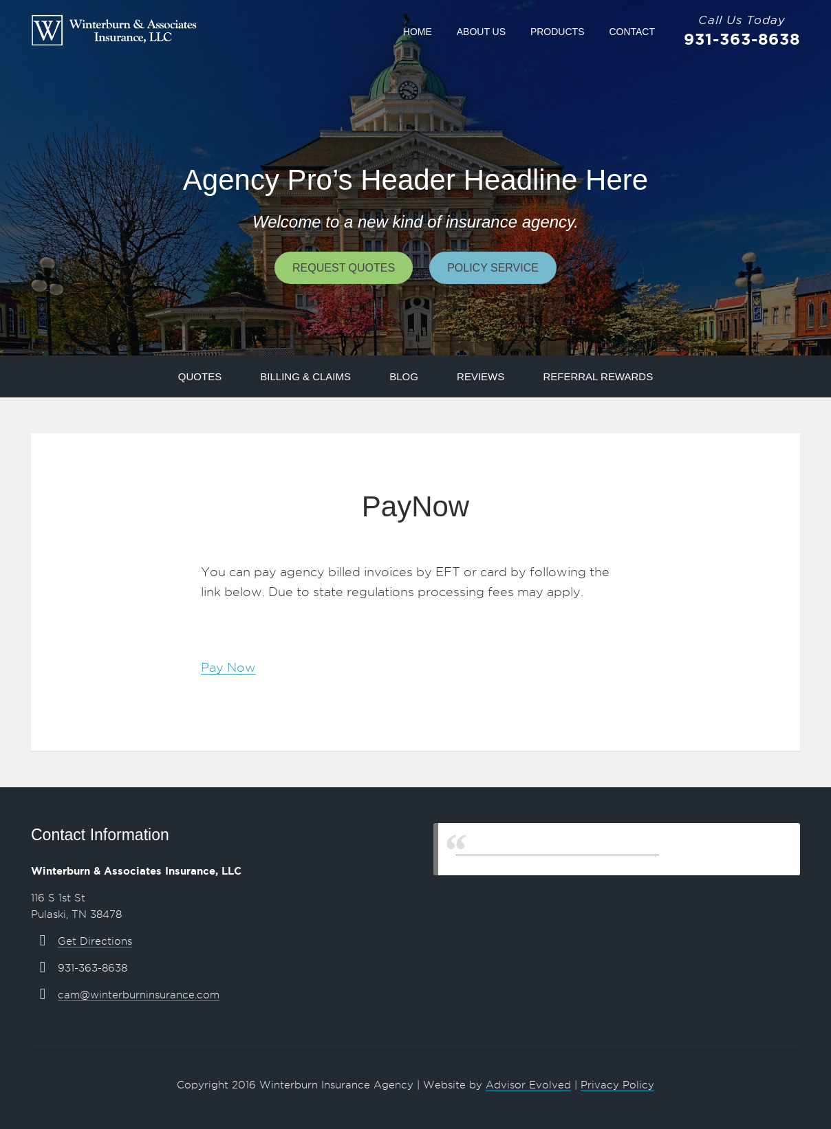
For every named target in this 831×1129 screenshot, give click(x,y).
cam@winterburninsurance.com (138, 994)
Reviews (480, 376)
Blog (403, 376)
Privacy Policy (617, 1084)
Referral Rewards (598, 376)
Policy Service (493, 268)
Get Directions (95, 941)
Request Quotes (343, 268)
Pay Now (228, 667)
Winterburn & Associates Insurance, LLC (557, 849)
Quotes (200, 376)
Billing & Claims (305, 376)
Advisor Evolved (528, 1084)
